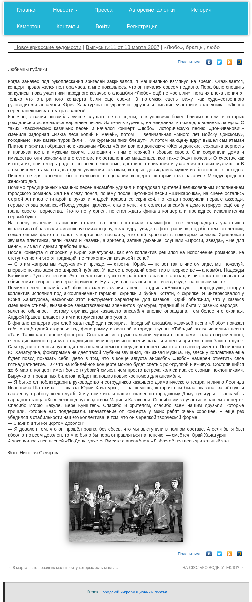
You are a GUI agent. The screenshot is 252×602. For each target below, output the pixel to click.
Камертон (28, 26)
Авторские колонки (152, 10)
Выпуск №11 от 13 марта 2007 (122, 47)
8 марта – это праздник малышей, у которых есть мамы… (63, 567)
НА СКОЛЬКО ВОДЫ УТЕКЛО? (213, 567)
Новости (65, 10)
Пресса (103, 10)
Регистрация (142, 26)
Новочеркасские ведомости (47, 47)
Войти (103, 26)
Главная (27, 10)
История (201, 10)
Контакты (68, 26)
